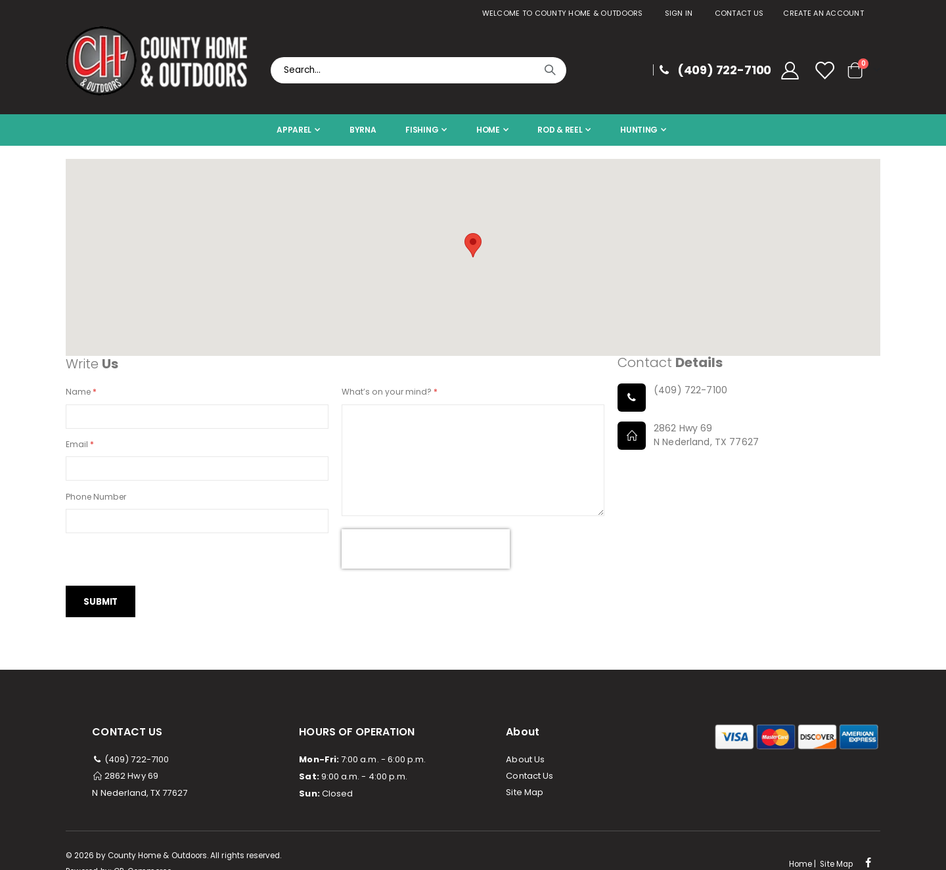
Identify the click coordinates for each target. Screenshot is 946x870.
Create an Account (823, 13)
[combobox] (418, 70)
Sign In (679, 13)
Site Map (524, 797)
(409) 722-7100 (130, 764)
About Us (525, 764)
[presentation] (426, 552)
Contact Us (739, 13)
